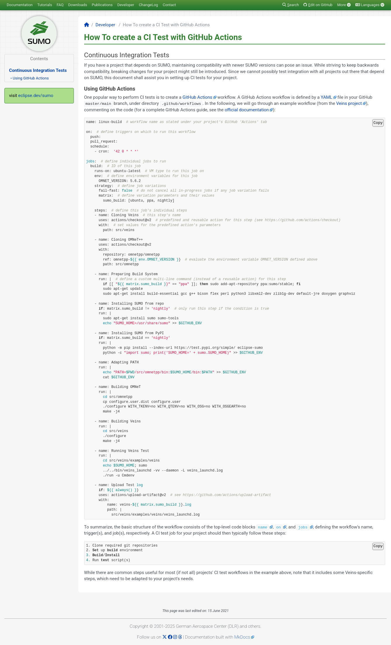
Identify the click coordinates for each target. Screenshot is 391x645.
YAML (326, 97)
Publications (102, 5)
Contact (169, 5)
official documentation (247, 109)
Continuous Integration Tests (38, 70)
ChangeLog (148, 5)
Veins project (349, 103)
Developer (125, 5)
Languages (369, 5)
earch (290, 5)
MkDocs (242, 637)
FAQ (60, 5)
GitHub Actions (197, 97)
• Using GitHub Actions (30, 78)
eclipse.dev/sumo (35, 95)
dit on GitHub (317, 5)
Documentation (20, 5)
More (344, 5)
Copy (378, 122)
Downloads (77, 5)
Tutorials (44, 5)
